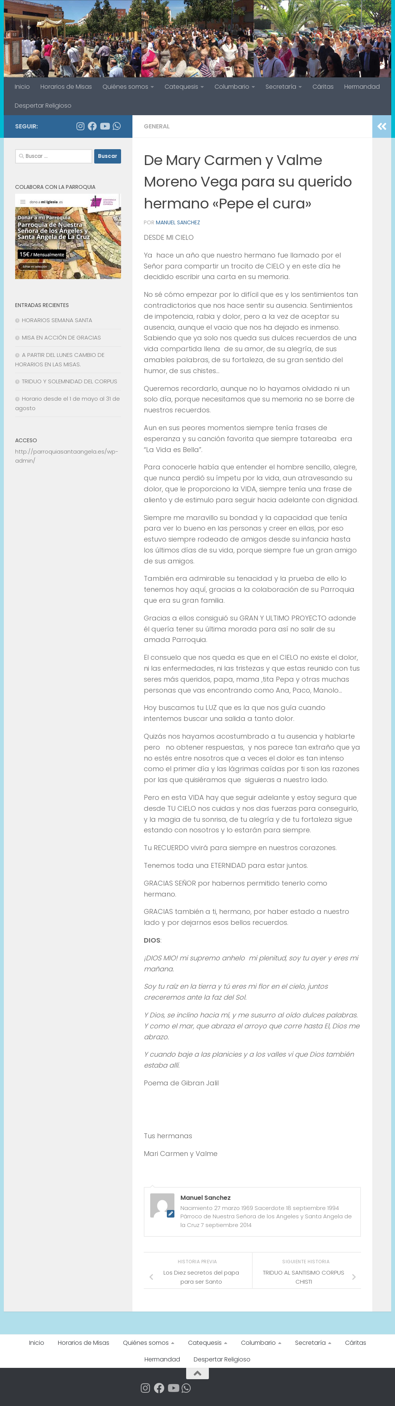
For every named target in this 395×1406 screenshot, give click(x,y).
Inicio (22, 86)
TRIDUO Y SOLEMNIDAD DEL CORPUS (69, 381)
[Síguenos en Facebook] (92, 126)
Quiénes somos (125, 86)
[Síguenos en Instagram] (80, 126)
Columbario (232, 86)
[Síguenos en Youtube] (104, 126)
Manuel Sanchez (178, 222)
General (157, 126)
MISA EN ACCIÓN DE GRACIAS (61, 337)
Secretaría (281, 86)
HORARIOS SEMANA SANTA (57, 320)
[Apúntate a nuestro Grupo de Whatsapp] (116, 126)
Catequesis (181, 86)
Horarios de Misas (66, 86)
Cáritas (323, 86)
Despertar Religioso (43, 105)
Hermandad (362, 86)
